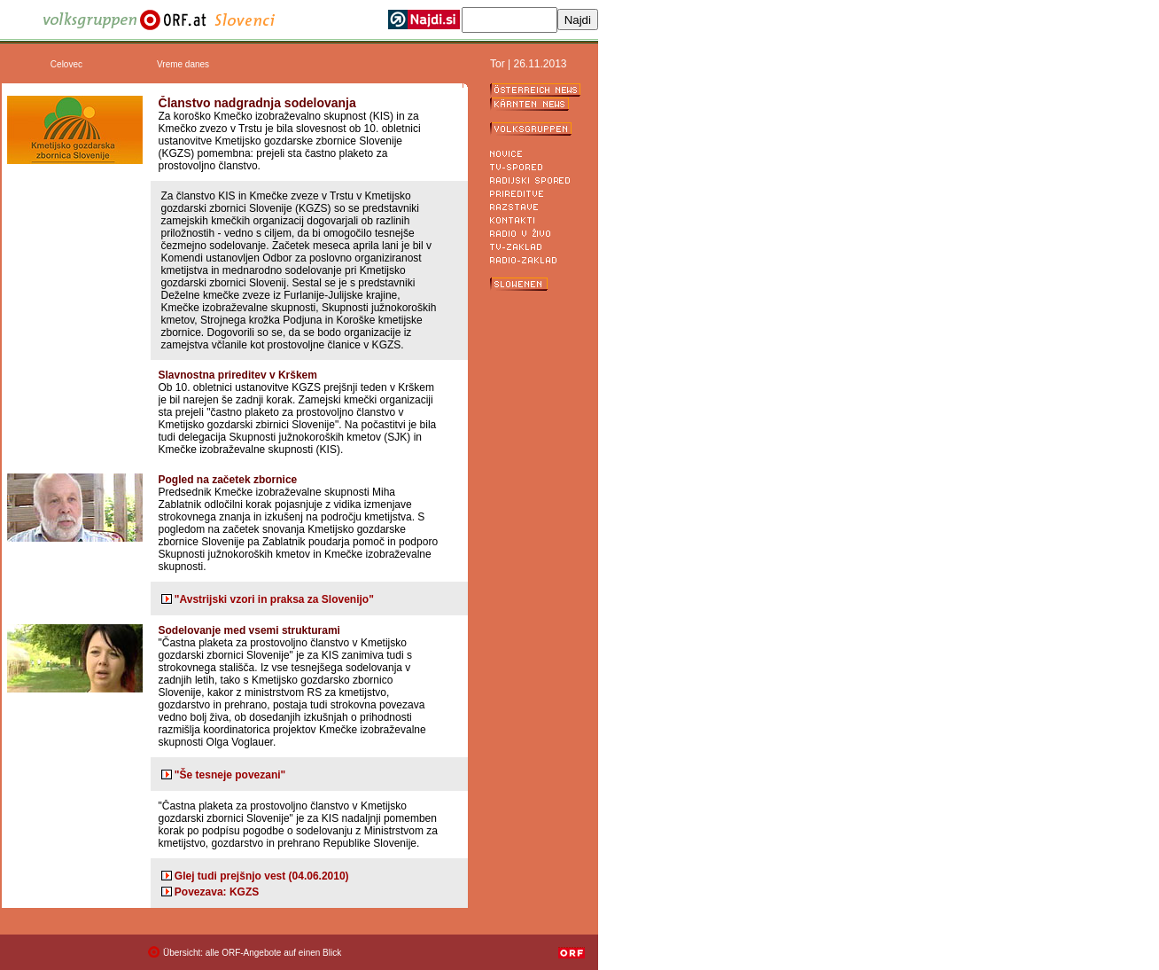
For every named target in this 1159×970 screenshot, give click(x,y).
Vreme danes (183, 64)
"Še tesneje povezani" (230, 775)
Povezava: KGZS (217, 892)
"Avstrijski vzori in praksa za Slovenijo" (274, 599)
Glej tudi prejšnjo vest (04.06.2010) (262, 876)
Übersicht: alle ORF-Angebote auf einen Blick (252, 953)
